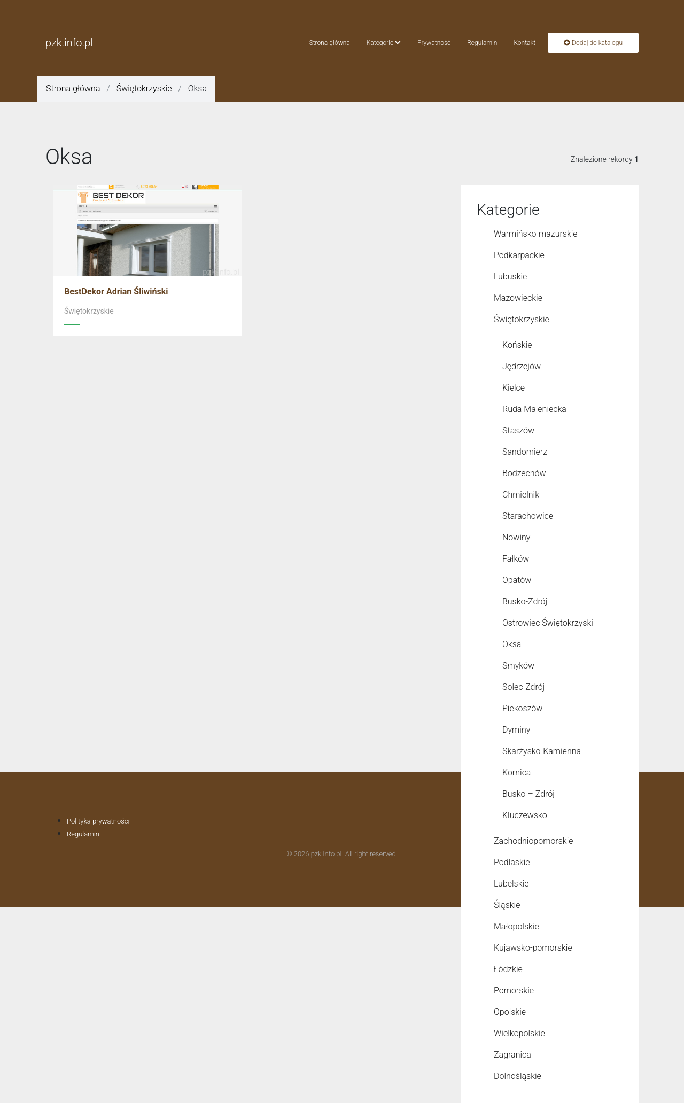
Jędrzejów (521, 366)
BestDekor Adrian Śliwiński (116, 291)
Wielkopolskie (519, 1033)
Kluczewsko (524, 815)
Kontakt (524, 42)
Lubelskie (511, 884)
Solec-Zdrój (523, 687)
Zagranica (512, 1055)
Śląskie (507, 905)
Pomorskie (514, 990)
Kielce (513, 388)
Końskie (517, 345)
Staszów (518, 430)
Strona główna (329, 42)
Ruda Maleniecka (534, 409)
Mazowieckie (518, 298)
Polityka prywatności (98, 821)
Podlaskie (512, 862)
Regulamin (482, 42)
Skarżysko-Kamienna (541, 751)
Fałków (515, 559)
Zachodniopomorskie (533, 841)
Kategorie (384, 42)
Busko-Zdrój (524, 601)
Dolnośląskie (517, 1076)
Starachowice (527, 516)
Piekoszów (522, 708)
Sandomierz (524, 452)
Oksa (511, 644)
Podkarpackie (519, 255)
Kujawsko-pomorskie (533, 948)
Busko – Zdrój (528, 794)
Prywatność (433, 42)
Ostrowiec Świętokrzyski (547, 623)
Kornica (516, 772)
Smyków (518, 666)
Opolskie (510, 1012)
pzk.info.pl (69, 42)
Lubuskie (510, 276)
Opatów (516, 580)
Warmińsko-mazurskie (536, 234)
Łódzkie (508, 969)
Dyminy (516, 730)
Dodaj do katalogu (593, 42)
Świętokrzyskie (144, 88)
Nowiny (516, 537)
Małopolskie (516, 926)
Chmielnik (520, 495)
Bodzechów (524, 473)
